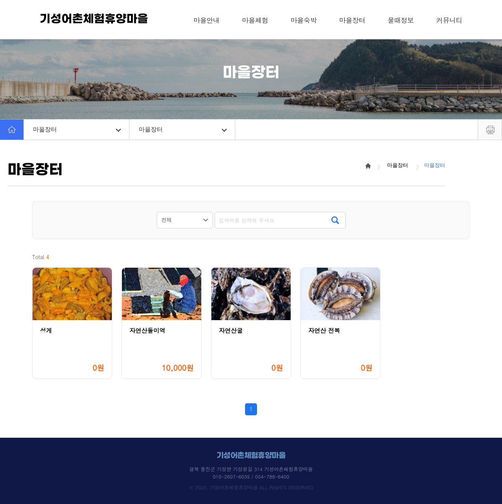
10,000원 (178, 367)
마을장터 (77, 129)
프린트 (490, 129)
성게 (46, 330)
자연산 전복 (324, 330)
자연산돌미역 (147, 330)
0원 (98, 367)
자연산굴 (231, 330)
